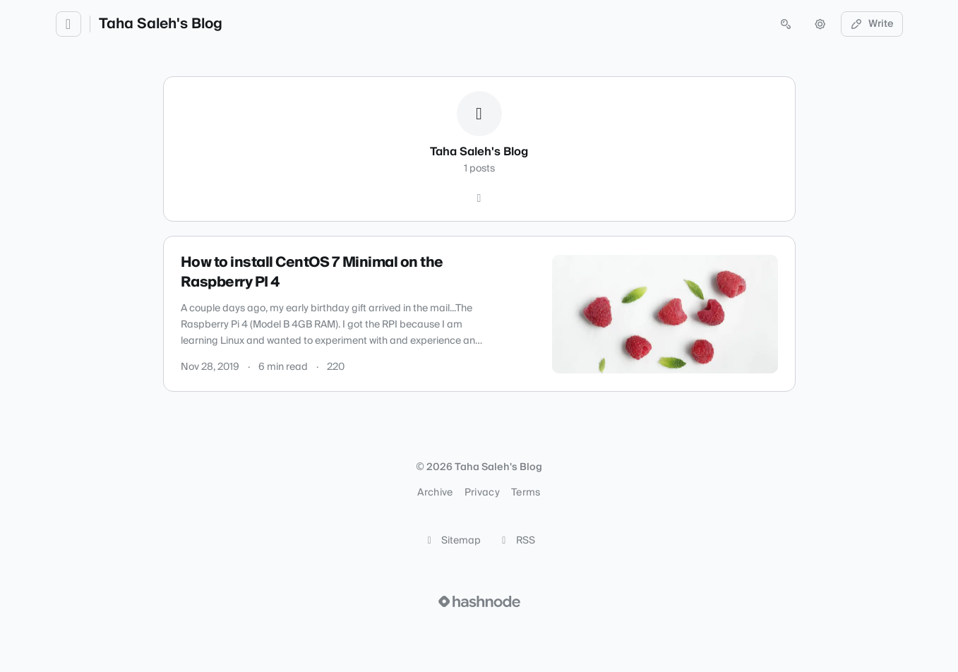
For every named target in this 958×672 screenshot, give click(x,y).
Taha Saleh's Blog (160, 24)
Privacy (482, 492)
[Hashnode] (479, 198)
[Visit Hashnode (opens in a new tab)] (479, 601)
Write (872, 24)
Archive (435, 492)
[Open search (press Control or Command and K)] (785, 24)
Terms (526, 492)
